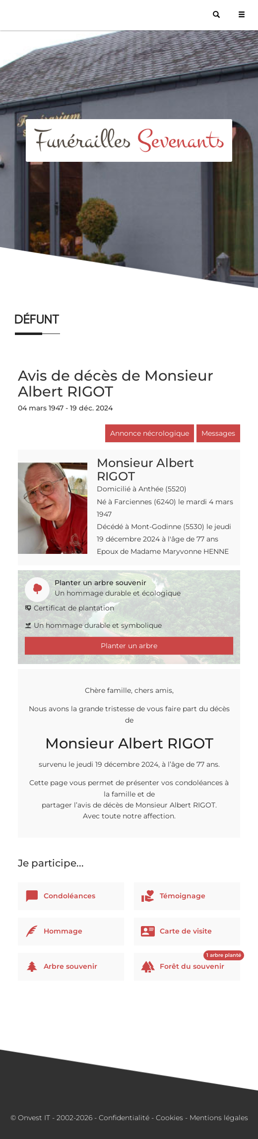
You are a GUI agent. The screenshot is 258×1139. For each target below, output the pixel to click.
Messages (218, 433)
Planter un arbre (129, 645)
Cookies (169, 1117)
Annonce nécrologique (149, 433)
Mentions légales (219, 1117)
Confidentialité (124, 1117)
